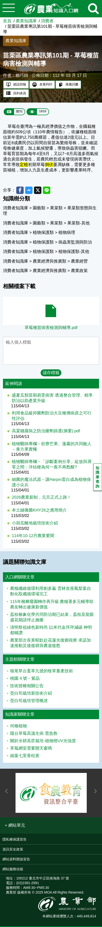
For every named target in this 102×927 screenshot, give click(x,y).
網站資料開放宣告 (16, 860)
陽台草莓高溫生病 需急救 (33, 734)
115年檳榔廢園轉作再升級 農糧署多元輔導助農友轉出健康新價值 (51, 605)
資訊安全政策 (12, 850)
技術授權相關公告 (27, 686)
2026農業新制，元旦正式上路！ (41, 498)
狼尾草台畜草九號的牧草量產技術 (41, 671)
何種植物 (18, 726)
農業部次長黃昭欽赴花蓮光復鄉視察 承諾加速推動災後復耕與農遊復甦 (50, 644)
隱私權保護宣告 (14, 840)
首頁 (7, 21)
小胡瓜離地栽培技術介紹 (35, 523)
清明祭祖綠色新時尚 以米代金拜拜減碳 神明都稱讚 (51, 631)
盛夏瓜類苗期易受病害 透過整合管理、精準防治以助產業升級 (52, 399)
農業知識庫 (26, 21)
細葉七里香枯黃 (24, 756)
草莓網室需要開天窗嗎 (31, 749)
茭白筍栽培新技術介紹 (31, 694)
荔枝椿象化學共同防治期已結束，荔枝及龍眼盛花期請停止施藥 (52, 618)
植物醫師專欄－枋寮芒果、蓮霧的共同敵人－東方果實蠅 (51, 447)
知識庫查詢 (98, 478)
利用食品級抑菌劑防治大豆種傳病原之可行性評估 (51, 416)
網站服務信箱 (12, 870)
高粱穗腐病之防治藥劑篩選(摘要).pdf (46, 431)
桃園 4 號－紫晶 (25, 679)
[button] (15, 826)
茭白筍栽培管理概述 (29, 701)
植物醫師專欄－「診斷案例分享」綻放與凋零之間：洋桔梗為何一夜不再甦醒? (51, 465)
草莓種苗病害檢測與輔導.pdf (51, 328)
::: (100, 19)
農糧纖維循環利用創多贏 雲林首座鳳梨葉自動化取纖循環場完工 (50, 592)
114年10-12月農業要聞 (33, 536)
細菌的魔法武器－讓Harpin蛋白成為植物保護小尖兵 (51, 483)
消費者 (47, 21)
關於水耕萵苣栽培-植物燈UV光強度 (43, 741)
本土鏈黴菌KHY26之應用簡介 (39, 511)
